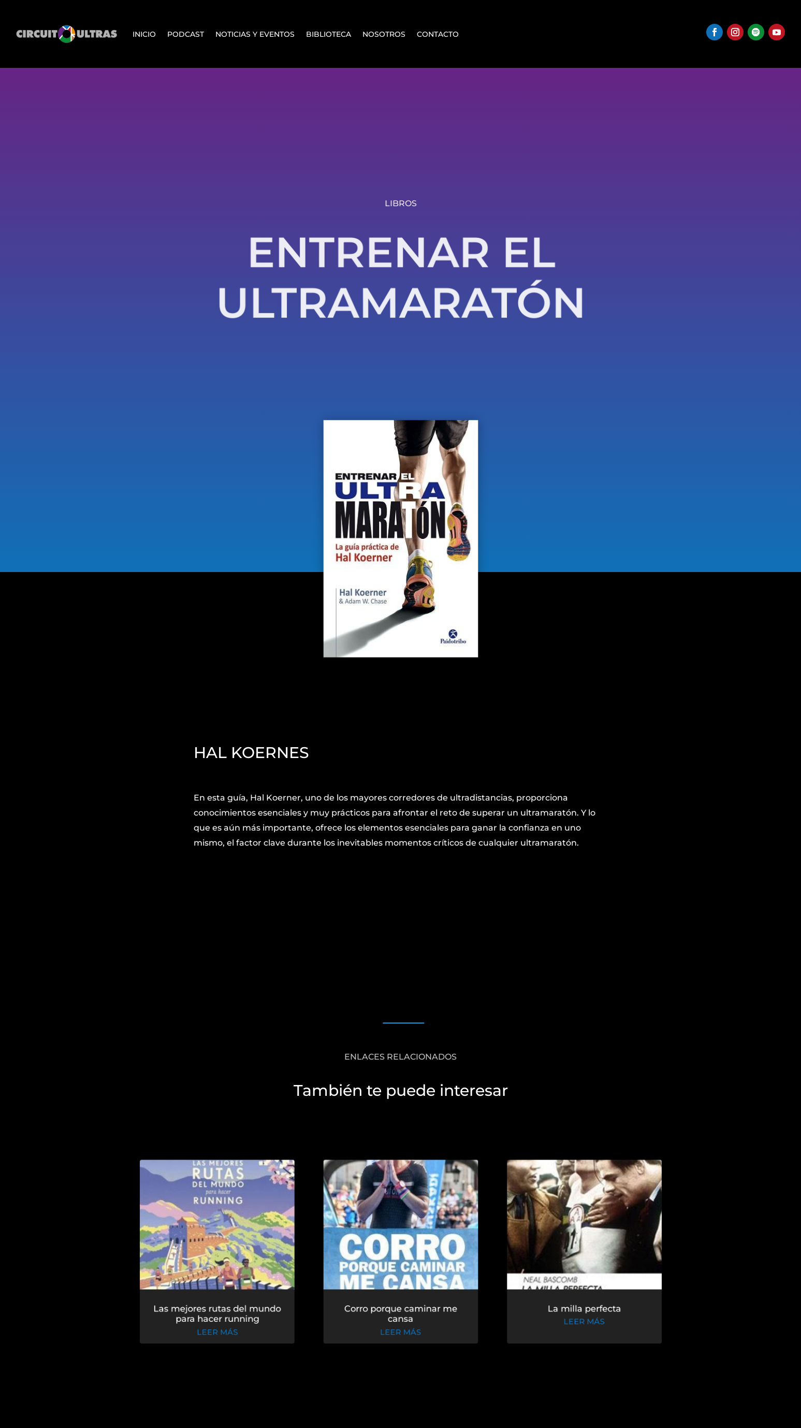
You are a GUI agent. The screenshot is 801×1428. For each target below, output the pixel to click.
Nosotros (383, 34)
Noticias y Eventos (255, 34)
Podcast (185, 34)
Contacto (438, 34)
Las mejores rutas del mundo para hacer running (220, 1314)
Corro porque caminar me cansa (400, 1314)
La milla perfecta (580, 1309)
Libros (400, 203)
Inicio (144, 34)
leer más (220, 1332)
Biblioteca (328, 34)
